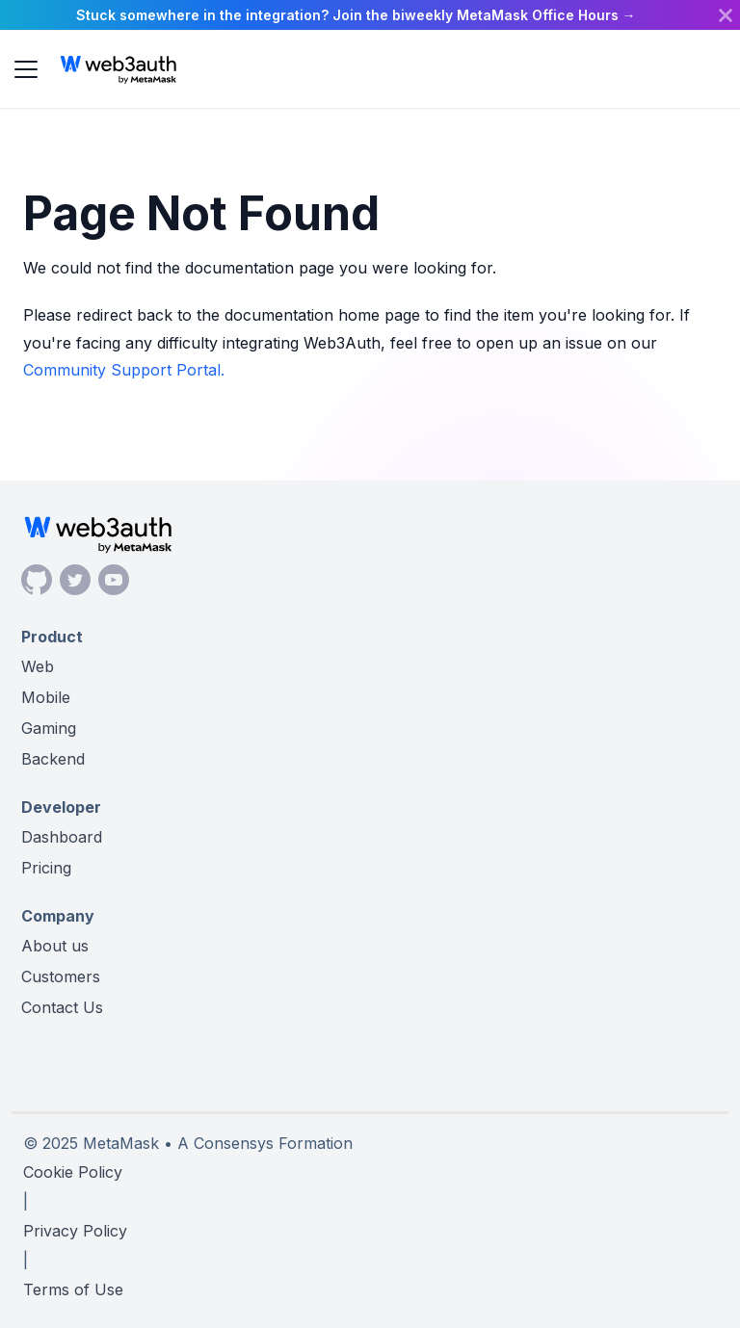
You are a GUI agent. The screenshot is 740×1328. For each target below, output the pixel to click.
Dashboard (61, 836)
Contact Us (62, 1007)
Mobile (45, 697)
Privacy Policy (75, 1230)
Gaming (48, 728)
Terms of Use (73, 1289)
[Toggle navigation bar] (26, 69)
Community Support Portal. (124, 369)
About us (55, 945)
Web (37, 666)
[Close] (725, 15)
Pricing (46, 867)
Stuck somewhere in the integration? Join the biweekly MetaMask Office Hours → (356, 15)
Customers (60, 976)
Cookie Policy (72, 1172)
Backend (53, 758)
